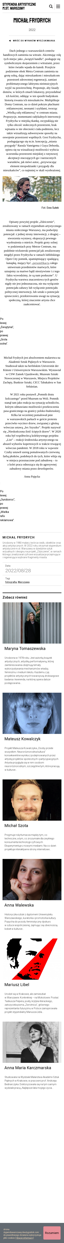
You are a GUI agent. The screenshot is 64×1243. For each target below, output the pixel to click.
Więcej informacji (24, 1238)
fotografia (11, 727)
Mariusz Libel (16, 1130)
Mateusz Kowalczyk (22, 884)
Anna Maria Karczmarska (27, 1213)
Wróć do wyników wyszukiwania (34, 41)
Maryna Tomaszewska (25, 794)
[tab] (51, 6)
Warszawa (24, 727)
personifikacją (41, 265)
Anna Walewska (19, 1050)
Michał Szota (16, 971)
